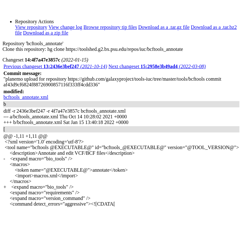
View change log (65, 27)
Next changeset (157, 66)
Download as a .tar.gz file (164, 27)
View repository (31, 27)
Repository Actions (34, 21)
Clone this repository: (24, 49)
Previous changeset (55, 66)
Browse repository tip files (110, 27)
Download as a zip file (45, 32)
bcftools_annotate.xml (25, 97)
